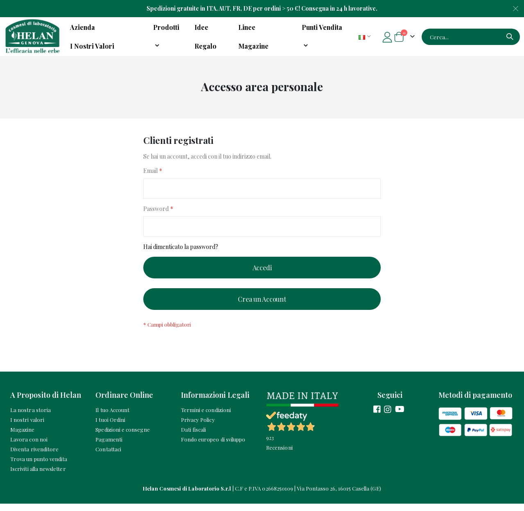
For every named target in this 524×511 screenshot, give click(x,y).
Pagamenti (108, 446)
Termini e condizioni (206, 417)
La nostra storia (30, 417)
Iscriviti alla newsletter (38, 476)
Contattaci (108, 456)
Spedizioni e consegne (122, 436)
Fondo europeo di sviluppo (213, 446)
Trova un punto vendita (38, 466)
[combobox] (471, 37)
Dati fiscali (193, 436)
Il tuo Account (112, 417)
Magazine (22, 436)
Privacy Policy (198, 427)
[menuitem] (325, 37)
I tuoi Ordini (110, 427)
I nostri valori (27, 427)
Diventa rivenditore (34, 456)
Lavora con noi (28, 446)
